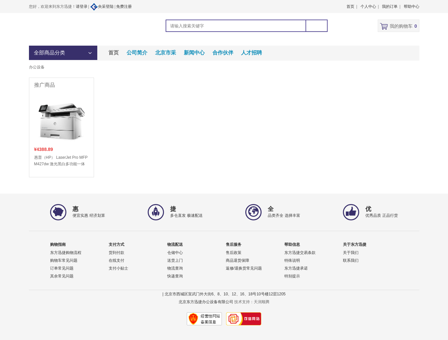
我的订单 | (391, 6)
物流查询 (175, 268)
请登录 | (83, 6)
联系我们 (351, 260)
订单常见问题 (62, 268)
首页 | (351, 6)
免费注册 (124, 6)
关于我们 (351, 252)
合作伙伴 (222, 52)
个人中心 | (369, 6)
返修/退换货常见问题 (244, 268)
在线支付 (116, 260)
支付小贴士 (118, 268)
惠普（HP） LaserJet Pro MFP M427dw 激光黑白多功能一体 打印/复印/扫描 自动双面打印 (61, 161)
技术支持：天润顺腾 (251, 302)
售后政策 (233, 252)
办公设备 (37, 67)
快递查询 (175, 276)
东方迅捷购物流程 (65, 252)
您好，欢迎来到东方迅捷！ (52, 6)
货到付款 (116, 252)
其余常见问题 (62, 276)
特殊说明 (292, 260)
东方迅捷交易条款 (300, 252)
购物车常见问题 (63, 260)
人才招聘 (251, 52)
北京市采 (165, 52)
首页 (113, 52)
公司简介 (137, 52)
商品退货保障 (237, 260)
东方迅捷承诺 (296, 268)
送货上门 (175, 260)
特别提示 (292, 276)
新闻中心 (194, 52)
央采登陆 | (103, 7)
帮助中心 (411, 6)
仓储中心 (175, 252)
